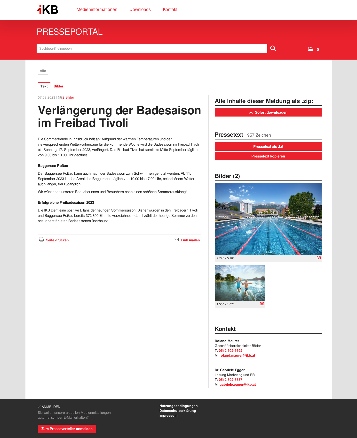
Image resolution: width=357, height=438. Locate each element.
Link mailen (190, 240)
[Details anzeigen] (317, 258)
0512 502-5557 (230, 379)
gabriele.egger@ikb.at (238, 384)
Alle (43, 71)
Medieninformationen (97, 9)
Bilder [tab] (58, 86)
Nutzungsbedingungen (178, 406)
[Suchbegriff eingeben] (158, 48)
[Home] (47, 10)
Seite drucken (57, 240)
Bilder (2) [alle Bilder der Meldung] (227, 176)
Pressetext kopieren (268, 156)
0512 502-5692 (230, 350)
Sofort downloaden (268, 112)
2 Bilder (68, 97)
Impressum (168, 415)
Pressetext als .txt (268, 146)
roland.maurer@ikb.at (237, 355)
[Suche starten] (273, 48)
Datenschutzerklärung (177, 410)
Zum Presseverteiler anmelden (67, 428)
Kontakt (170, 9)
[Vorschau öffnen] (268, 219)
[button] (313, 49)
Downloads (140, 9)
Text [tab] (44, 86)
